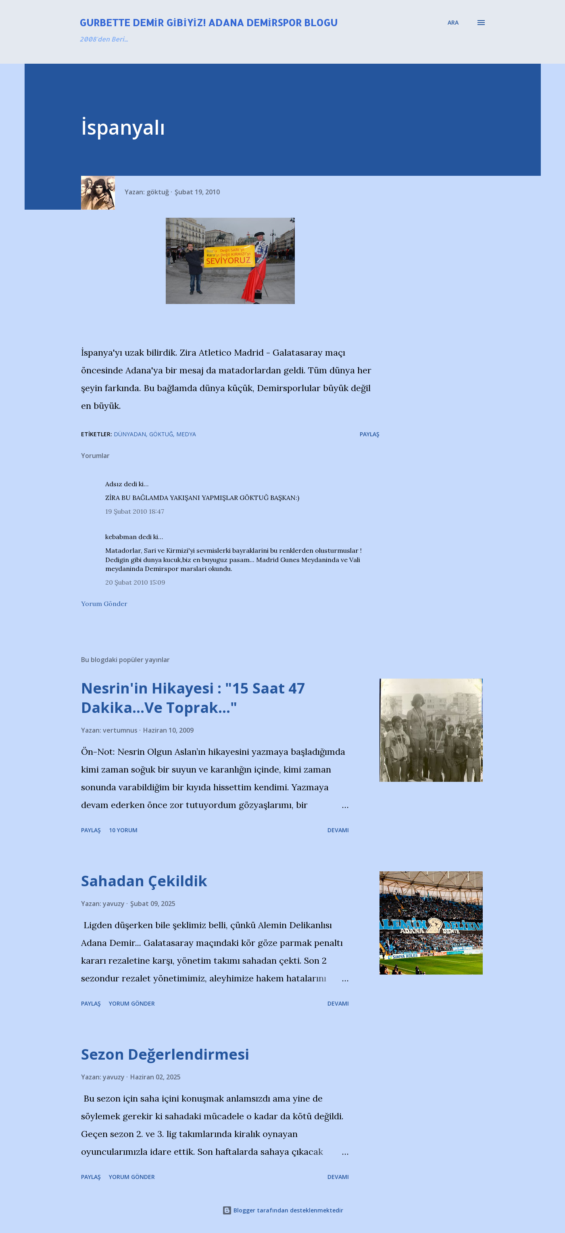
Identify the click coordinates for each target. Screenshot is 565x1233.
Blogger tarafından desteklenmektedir (282, 1210)
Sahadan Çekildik (144, 881)
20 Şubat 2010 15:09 (135, 582)
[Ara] (453, 22)
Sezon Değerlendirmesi (165, 1054)
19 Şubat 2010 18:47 (134, 511)
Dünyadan (130, 434)
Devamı (338, 830)
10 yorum (123, 830)
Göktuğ (161, 434)
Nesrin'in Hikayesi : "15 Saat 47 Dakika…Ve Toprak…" (193, 697)
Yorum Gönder (104, 604)
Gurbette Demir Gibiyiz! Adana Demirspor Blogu (208, 22)
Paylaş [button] (369, 434)
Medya (186, 434)
